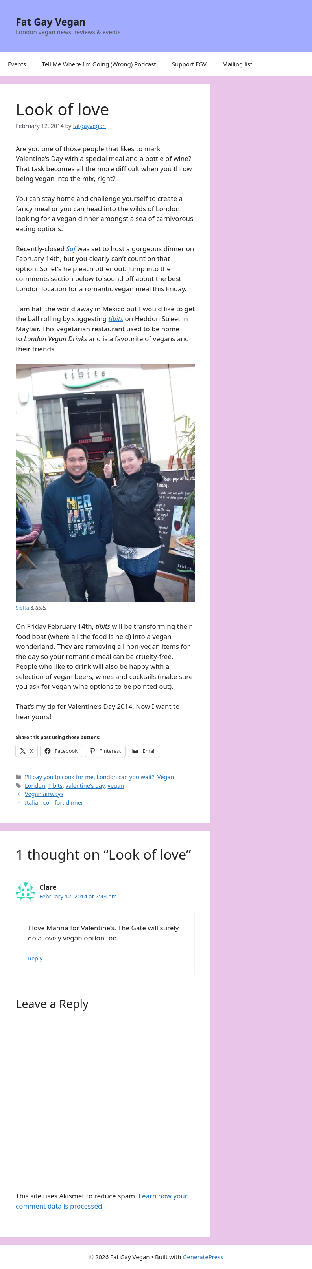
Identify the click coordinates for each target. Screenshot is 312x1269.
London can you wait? (126, 777)
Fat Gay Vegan (51, 21)
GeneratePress (203, 1257)
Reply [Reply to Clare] (35, 958)
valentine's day (85, 785)
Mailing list (237, 64)
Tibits (55, 785)
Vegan (165, 777)
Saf (71, 248)
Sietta (22, 607)
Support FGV (189, 64)
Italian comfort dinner (54, 802)
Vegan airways (44, 794)
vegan (116, 785)
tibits (116, 318)
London (35, 785)
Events (17, 64)
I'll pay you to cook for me (59, 777)
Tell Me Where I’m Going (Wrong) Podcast (99, 64)
